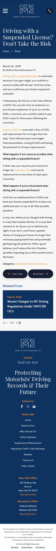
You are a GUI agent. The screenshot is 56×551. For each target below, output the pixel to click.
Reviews (28, 454)
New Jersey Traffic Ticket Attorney (28, 448)
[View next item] (18, 322)
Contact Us (28, 460)
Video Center (27, 466)
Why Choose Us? (28, 431)
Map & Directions (28, 494)
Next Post (40, 274)
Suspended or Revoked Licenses (31, 264)
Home (28, 420)
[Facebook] (21, 406)
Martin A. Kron (27, 425)
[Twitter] (28, 406)
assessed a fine (22, 170)
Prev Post (15, 274)
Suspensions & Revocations (28, 443)
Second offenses (12, 129)
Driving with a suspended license (20, 76)
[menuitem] (14, 547)
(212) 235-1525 (28, 362)
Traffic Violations (28, 437)
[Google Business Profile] (34, 406)
